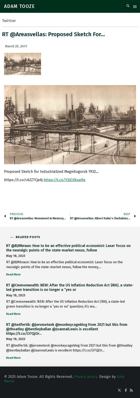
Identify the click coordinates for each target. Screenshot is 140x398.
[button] (128, 6)
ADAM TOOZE (19, 6)
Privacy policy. (86, 376)
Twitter (9, 20)
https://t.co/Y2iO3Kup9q (64, 180)
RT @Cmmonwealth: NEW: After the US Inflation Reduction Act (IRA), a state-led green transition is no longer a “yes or (69, 287)
